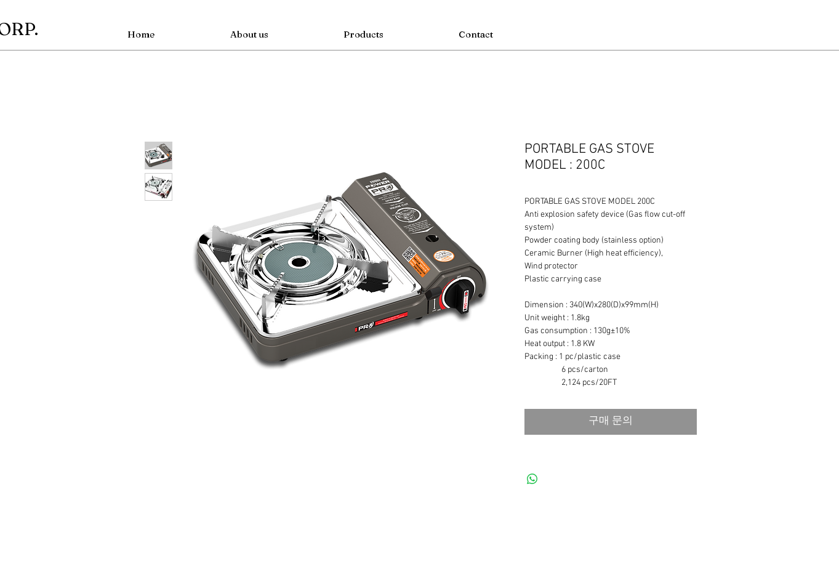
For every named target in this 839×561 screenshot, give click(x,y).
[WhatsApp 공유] (532, 479)
